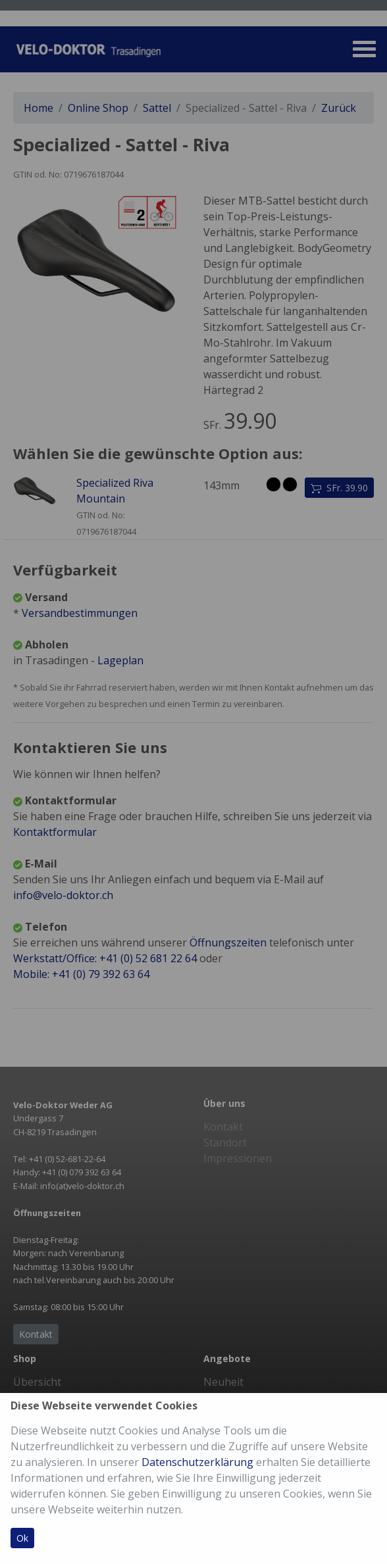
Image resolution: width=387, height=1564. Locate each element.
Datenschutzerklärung (197, 1462)
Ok (22, 1538)
